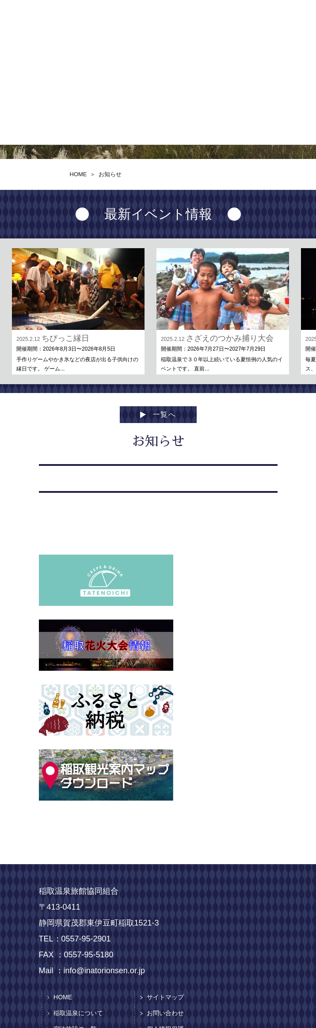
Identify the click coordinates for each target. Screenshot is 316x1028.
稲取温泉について (78, 1013)
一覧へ (164, 414)
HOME (62, 997)
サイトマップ (165, 997)
